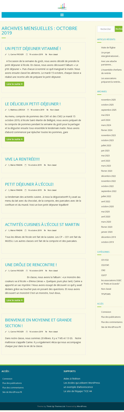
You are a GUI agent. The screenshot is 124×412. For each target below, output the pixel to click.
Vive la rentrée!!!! (22, 159)
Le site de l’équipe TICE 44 (78, 391)
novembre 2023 (108, 135)
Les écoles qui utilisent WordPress (82, 382)
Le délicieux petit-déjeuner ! (33, 103)
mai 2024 (105, 115)
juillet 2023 (106, 145)
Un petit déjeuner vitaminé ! (33, 48)
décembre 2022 (108, 176)
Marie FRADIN (16, 165)
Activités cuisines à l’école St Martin (42, 224)
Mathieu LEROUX (17, 110)
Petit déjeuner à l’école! (29, 184)
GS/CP (104, 275)
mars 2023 (106, 165)
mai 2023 (105, 155)
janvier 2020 (106, 232)
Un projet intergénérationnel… (110, 54)
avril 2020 (105, 216)
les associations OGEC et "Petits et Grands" (111, 282)
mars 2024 (106, 125)
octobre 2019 (107, 242)
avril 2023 (105, 160)
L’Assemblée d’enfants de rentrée (111, 71)
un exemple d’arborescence (78, 386)
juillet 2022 (106, 196)
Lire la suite (13, 83)
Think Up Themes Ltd (55, 406)
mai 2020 (105, 211)
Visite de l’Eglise (108, 47)
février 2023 (106, 171)
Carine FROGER (17, 54)
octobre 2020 (107, 206)
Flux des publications (110, 317)
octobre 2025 (107, 104)
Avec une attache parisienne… (109, 63)
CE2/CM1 (105, 265)
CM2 (103, 270)
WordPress (81, 406)
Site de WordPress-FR (111, 327)
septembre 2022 (108, 191)
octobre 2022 (107, 186)
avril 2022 (105, 201)
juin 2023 (105, 150)
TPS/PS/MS (105, 294)
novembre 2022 (108, 181)
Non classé (53, 54)
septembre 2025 (108, 110)
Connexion (106, 312)
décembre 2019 (108, 237)
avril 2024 (105, 120)
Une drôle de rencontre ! (31, 264)
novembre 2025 (108, 99)
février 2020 (106, 227)
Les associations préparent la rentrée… (111, 80)
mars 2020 (106, 221)
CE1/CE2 (105, 260)
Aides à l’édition (72, 378)
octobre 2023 (107, 140)
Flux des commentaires (111, 322)
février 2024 (106, 130)
